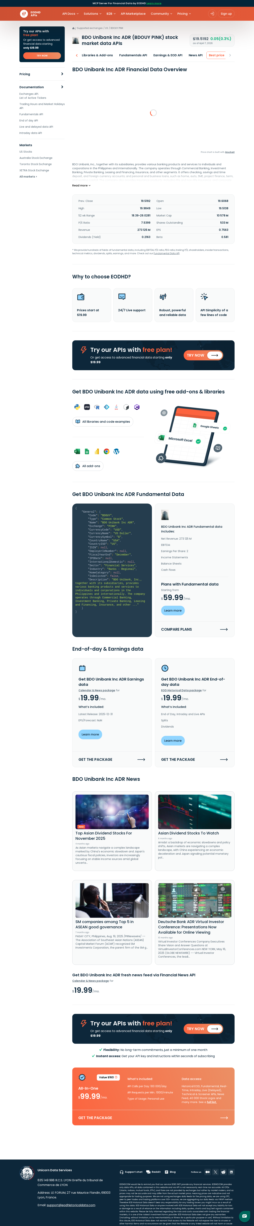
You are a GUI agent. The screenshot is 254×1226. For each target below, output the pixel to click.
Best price (215, 55)
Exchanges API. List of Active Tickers (32, 96)
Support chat (130, 1172)
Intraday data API (30, 133)
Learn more (153, 3)
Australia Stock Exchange (35, 158)
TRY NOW (42, 55)
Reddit (153, 1172)
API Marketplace (133, 14)
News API (194, 55)
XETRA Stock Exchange (34, 170)
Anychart (230, 152)
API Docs (68, 14)
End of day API (28, 120)
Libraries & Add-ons (96, 55)
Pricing (24, 74)
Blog (170, 1172)
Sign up (226, 14)
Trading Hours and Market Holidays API (42, 106)
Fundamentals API (31, 114)
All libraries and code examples (102, 422)
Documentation (31, 87)
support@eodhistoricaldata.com (71, 1205)
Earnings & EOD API (166, 55)
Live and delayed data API (36, 127)
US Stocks (25, 152)
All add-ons (87, 466)
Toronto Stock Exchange (35, 164)
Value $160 (108, 1079)
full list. (212, 1104)
